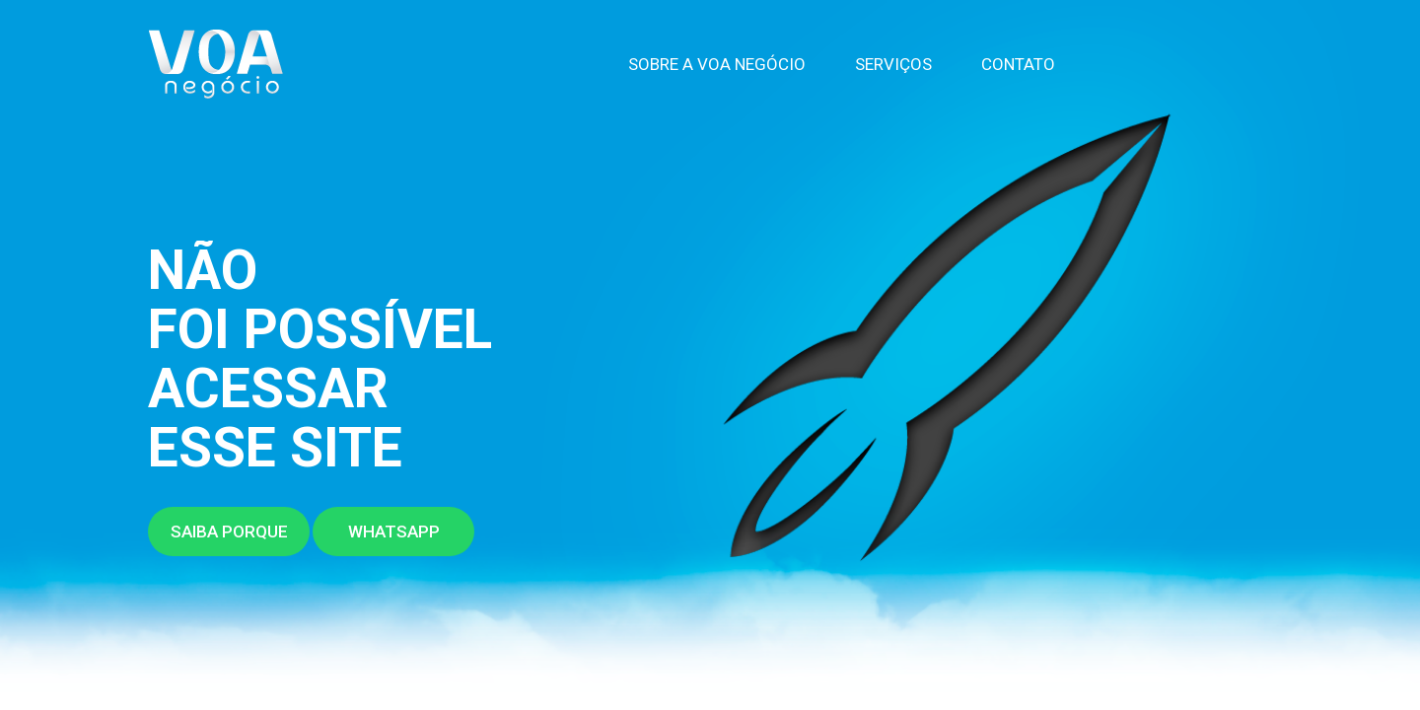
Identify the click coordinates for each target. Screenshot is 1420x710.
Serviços (893, 64)
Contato (1018, 64)
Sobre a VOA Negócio (717, 64)
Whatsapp (394, 531)
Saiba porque (229, 531)
